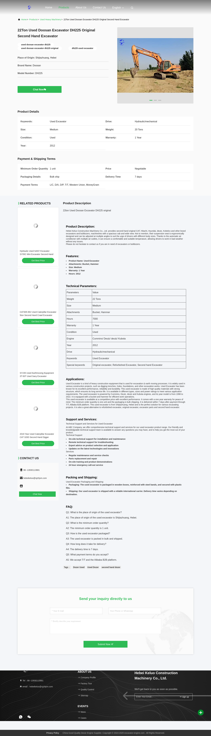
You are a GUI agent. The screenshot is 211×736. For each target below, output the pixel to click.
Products (64, 7)
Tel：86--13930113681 (31, 680)
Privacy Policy (52, 733)
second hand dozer (111, 567)
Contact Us (99, 7)
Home (48, 7)
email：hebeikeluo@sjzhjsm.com (36, 686)
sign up (184, 697)
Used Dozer (93, 567)
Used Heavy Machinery (50, 19)
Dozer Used (79, 567)
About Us (80, 7)
